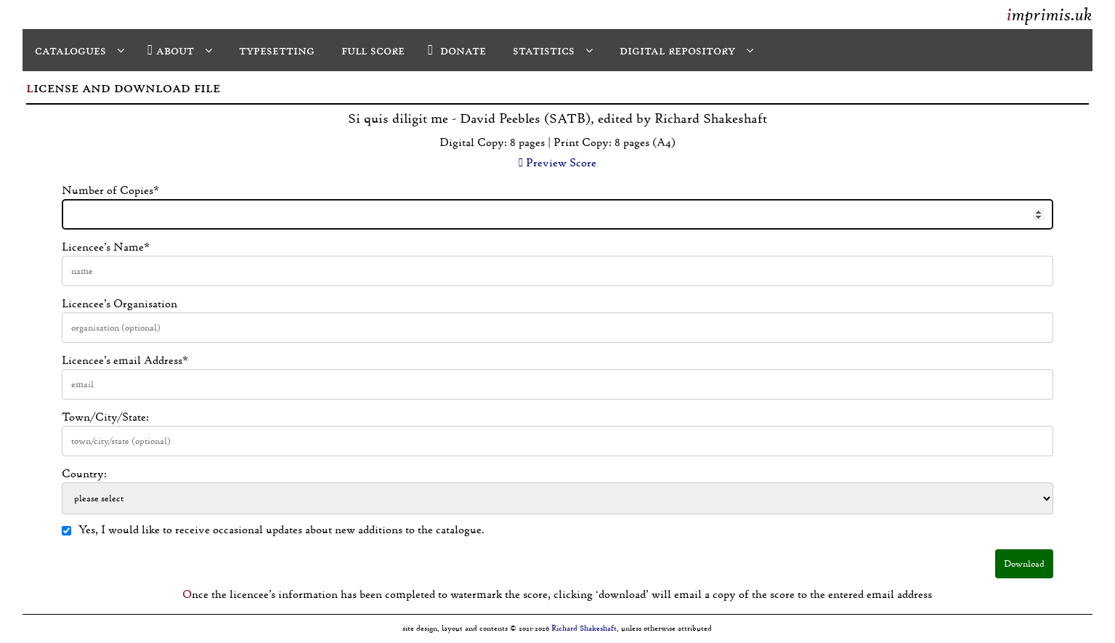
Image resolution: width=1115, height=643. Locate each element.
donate (457, 50)
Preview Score (557, 162)
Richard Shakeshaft (584, 628)
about (179, 50)
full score (371, 50)
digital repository (684, 50)
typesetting (275, 50)
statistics (551, 50)
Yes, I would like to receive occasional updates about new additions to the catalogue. (273, 529)
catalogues (77, 50)
